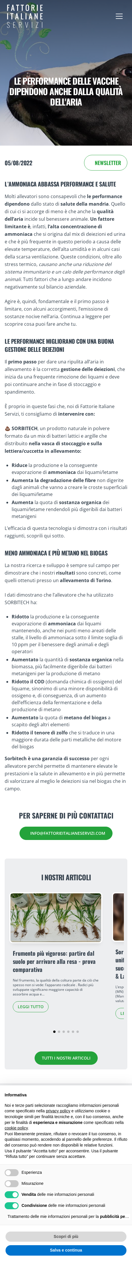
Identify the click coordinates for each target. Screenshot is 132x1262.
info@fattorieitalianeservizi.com (67, 833)
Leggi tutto (31, 1006)
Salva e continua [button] (66, 1250)
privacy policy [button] (58, 1111)
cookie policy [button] (16, 1128)
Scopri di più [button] (66, 1236)
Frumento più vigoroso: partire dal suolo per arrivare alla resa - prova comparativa (54, 961)
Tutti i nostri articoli (66, 1058)
